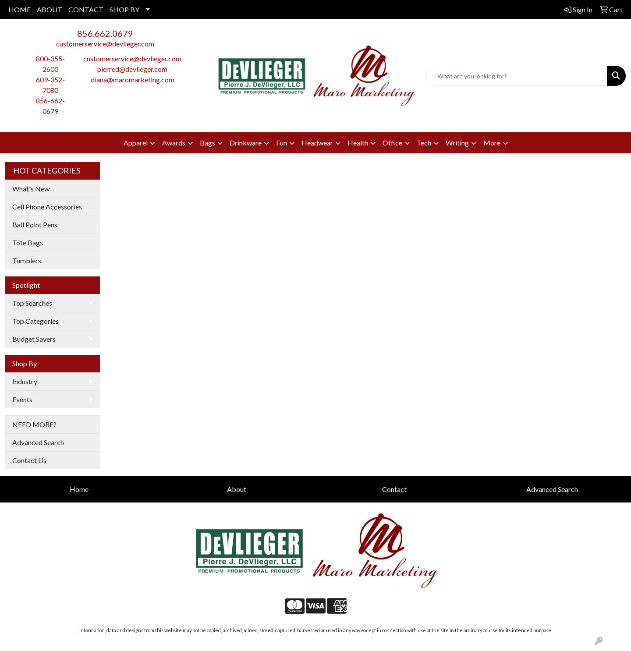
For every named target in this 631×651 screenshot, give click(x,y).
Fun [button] (281, 142)
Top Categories (35, 321)
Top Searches (32, 303)
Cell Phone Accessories (47, 206)
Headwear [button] (317, 142)
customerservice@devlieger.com (105, 43)
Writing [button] (457, 142)
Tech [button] (424, 142)
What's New (31, 188)
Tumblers (26, 260)
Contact (394, 489)
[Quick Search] (516, 76)
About (236, 489)
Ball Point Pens (34, 224)
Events (22, 399)
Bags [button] (207, 142)
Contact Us (29, 460)
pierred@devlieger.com (132, 69)
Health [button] (357, 142)
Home (79, 489)
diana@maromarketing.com (132, 79)
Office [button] (392, 142)
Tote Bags (27, 242)
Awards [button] (173, 142)
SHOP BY (124, 9)
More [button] (491, 142)
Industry (24, 381)
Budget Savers (34, 339)
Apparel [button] (136, 142)
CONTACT (85, 9)
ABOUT (49, 9)
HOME (19, 9)
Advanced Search (38, 442)
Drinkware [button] (246, 142)
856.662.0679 (105, 33)
